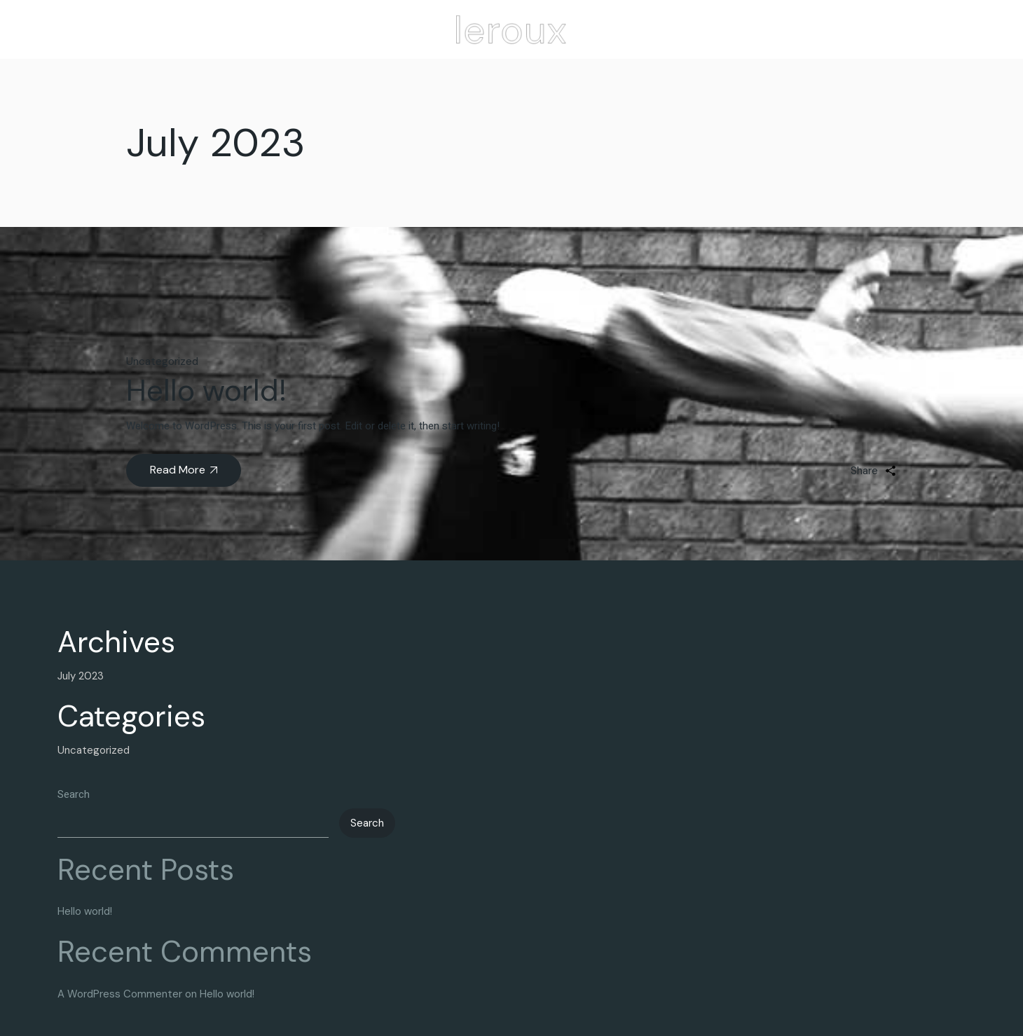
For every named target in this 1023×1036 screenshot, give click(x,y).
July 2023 (80, 676)
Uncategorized (162, 361)
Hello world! (206, 390)
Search (73, 794)
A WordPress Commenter (119, 994)
